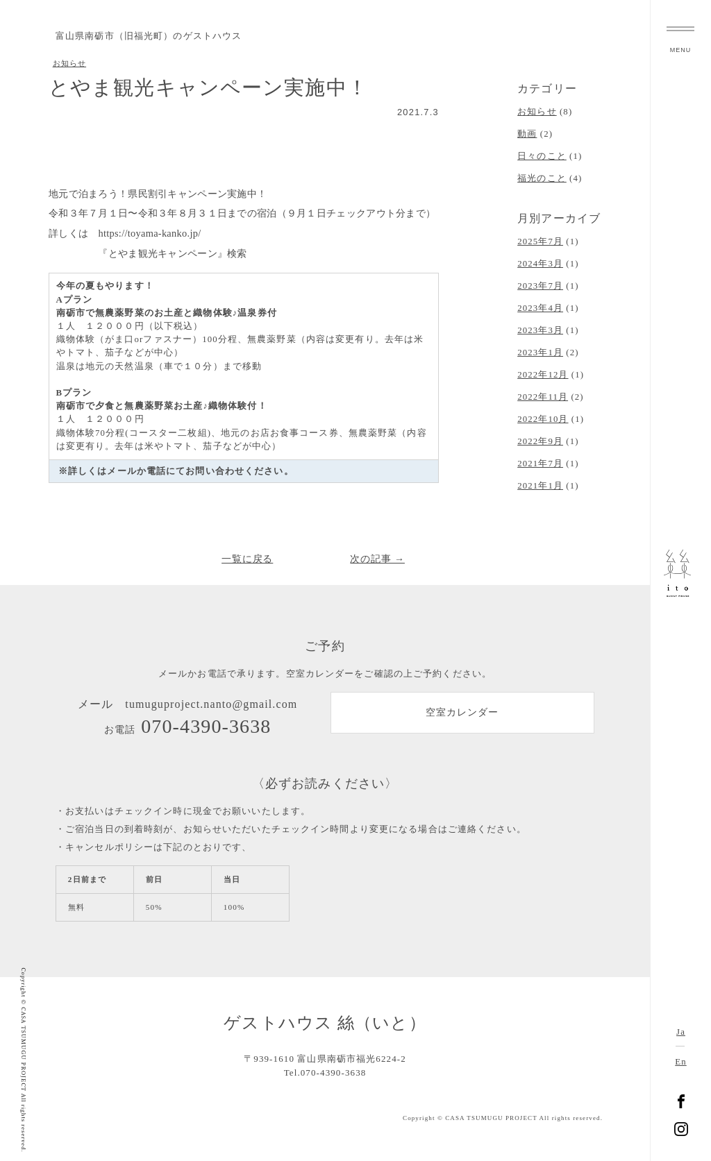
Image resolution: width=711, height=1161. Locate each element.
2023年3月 (540, 330)
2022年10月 (542, 419)
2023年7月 (540, 286)
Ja (680, 1032)
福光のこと (542, 178)
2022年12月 (542, 375)
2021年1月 (540, 486)
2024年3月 (540, 264)
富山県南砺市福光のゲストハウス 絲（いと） (681, 581)
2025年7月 (540, 241)
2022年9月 (540, 441)
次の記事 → (378, 559)
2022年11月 (542, 397)
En (680, 1062)
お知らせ (69, 63)
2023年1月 (540, 352)
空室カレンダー (462, 715)
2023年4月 (540, 308)
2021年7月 (540, 463)
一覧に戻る (248, 559)
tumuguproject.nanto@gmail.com (211, 705)
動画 (527, 134)
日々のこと (542, 156)
